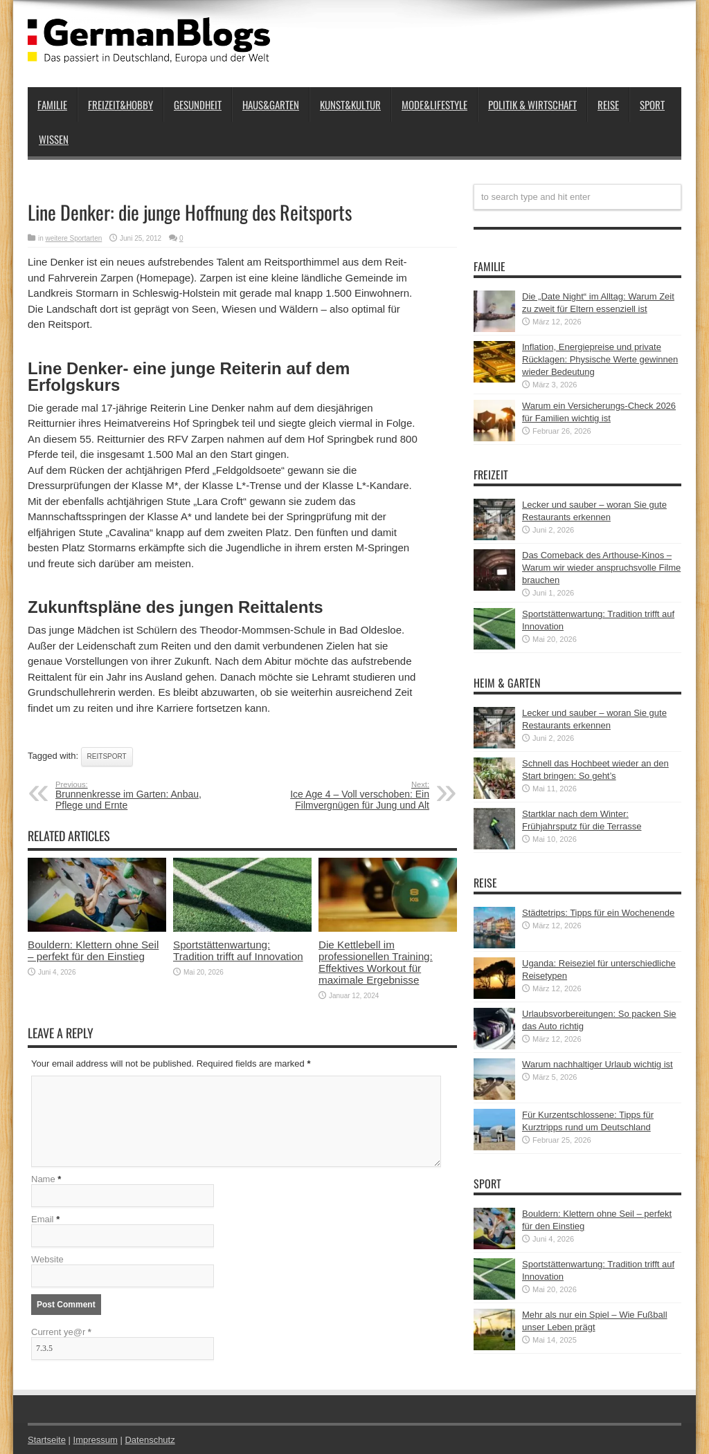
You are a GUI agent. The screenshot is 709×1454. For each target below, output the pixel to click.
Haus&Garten (270, 104)
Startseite (47, 1440)
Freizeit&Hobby (120, 104)
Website (47, 1259)
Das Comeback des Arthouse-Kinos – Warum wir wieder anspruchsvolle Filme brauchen (601, 567)
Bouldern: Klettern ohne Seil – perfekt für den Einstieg (93, 950)
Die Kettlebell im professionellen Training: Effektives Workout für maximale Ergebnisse (375, 962)
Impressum (95, 1440)
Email (42, 1219)
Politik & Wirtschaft (532, 104)
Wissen (54, 139)
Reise (608, 104)
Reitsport (107, 756)
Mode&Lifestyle (434, 104)
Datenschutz (149, 1440)
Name (43, 1179)
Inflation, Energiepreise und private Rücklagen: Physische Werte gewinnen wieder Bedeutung (600, 359)
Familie (52, 104)
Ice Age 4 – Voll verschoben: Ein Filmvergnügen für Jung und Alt (344, 795)
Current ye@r (61, 1332)
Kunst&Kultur (350, 104)
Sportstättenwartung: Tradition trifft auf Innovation (238, 950)
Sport (652, 104)
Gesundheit (198, 104)
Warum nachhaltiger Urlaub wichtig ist (597, 1064)
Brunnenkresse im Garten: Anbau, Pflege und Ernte (140, 795)
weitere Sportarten (74, 238)
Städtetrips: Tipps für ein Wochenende (598, 913)
